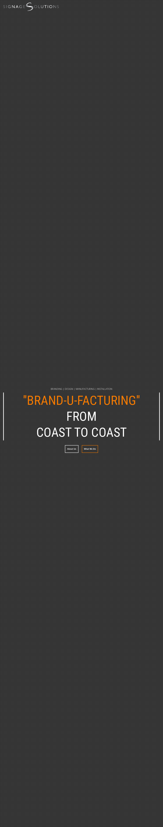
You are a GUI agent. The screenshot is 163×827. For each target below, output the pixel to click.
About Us (71, 449)
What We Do (90, 449)
